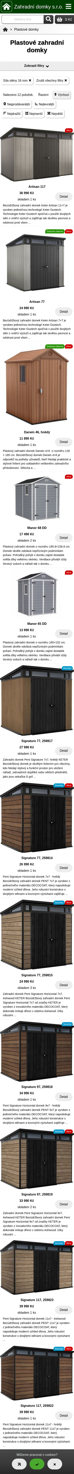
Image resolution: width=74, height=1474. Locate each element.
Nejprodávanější (16, 104)
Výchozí (61, 94)
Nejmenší (34, 113)
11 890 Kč (27, 438)
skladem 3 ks (27, 988)
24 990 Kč (27, 308)
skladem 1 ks (27, 199)
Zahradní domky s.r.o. (38, 6)
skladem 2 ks (27, 540)
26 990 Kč (27, 864)
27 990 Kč (27, 747)
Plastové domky (26, 29)
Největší (55, 113)
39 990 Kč (27, 1306)
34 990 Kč (27, 1093)
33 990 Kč (27, 1200)
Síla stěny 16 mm (17, 80)
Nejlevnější (44, 104)
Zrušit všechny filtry (51, 80)
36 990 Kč (27, 193)
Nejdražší (12, 113)
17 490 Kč (27, 534)
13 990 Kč (27, 630)
